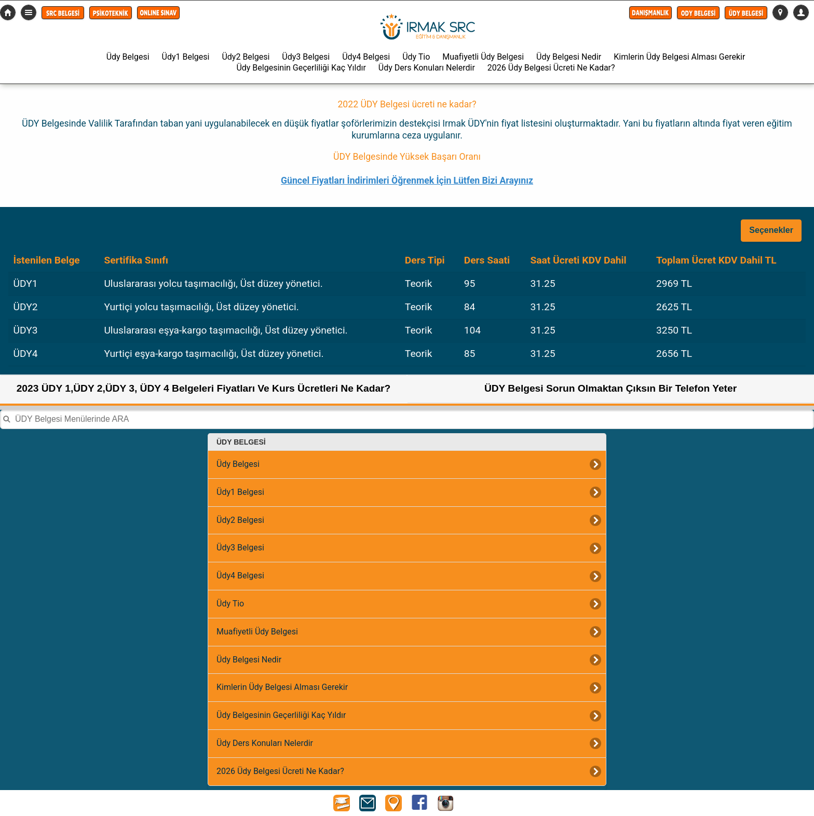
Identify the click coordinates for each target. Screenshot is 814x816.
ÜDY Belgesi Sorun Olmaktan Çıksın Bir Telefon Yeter (610, 388)
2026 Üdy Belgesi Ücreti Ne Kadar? (551, 68)
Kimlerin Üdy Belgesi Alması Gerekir (679, 57)
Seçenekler (771, 230)
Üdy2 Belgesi (245, 57)
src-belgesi (8, 12)
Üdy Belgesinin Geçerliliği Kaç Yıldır (300, 68)
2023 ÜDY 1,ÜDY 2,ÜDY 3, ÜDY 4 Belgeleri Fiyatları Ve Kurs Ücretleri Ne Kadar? (204, 388)
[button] (63, 12)
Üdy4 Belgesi (366, 57)
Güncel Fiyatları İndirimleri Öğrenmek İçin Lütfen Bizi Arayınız (407, 180)
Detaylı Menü (28, 12)
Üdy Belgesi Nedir (568, 57)
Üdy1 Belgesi (186, 57)
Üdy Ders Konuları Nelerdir (426, 68)
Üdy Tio (416, 57)
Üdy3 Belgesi (306, 57)
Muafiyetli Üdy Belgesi (483, 57)
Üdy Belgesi (128, 57)
